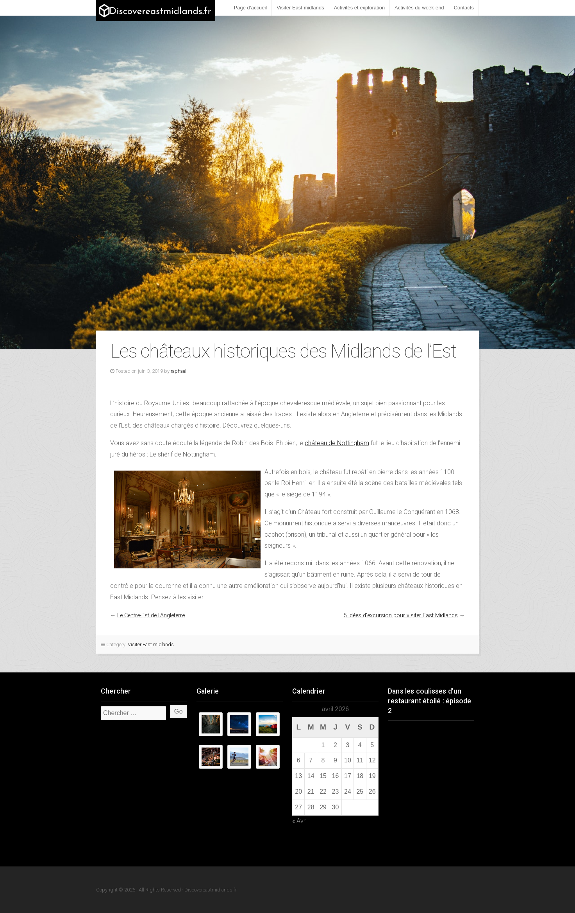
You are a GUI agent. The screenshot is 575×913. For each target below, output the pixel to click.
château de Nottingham (337, 443)
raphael (178, 371)
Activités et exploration (359, 8)
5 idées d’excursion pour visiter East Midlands (401, 615)
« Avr (298, 821)
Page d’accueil (250, 8)
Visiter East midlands (300, 8)
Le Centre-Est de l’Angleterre (151, 615)
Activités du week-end (419, 8)
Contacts (464, 8)
